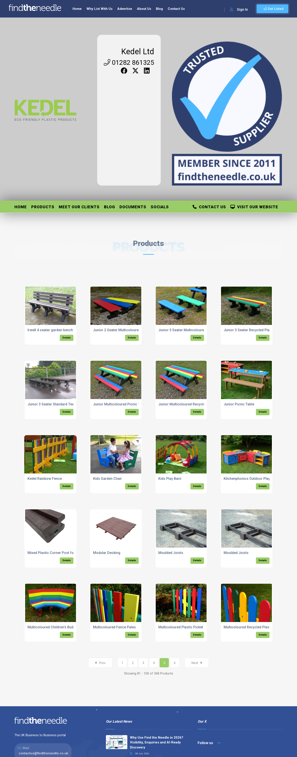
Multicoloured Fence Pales (114, 627)
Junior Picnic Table (239, 404)
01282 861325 (129, 62)
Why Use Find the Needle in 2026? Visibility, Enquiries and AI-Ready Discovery (156, 742)
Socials (160, 207)
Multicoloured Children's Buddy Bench (58, 627)
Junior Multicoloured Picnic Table (120, 404)
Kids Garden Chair (107, 479)
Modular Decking (106, 553)
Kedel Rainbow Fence (45, 479)
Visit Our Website (254, 207)
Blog (159, 9)
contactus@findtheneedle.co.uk (43, 753)
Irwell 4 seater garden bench (50, 330)
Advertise (124, 9)
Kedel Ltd (137, 51)
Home (77, 9)
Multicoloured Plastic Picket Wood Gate (190, 627)
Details (66, 337)
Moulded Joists (170, 553)
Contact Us (176, 9)
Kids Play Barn (169, 479)
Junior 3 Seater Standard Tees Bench (57, 404)
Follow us (209, 743)
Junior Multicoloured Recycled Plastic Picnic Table (198, 404)
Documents (132, 207)
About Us (144, 9)
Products (42, 207)
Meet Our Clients (79, 207)
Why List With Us (99, 9)
